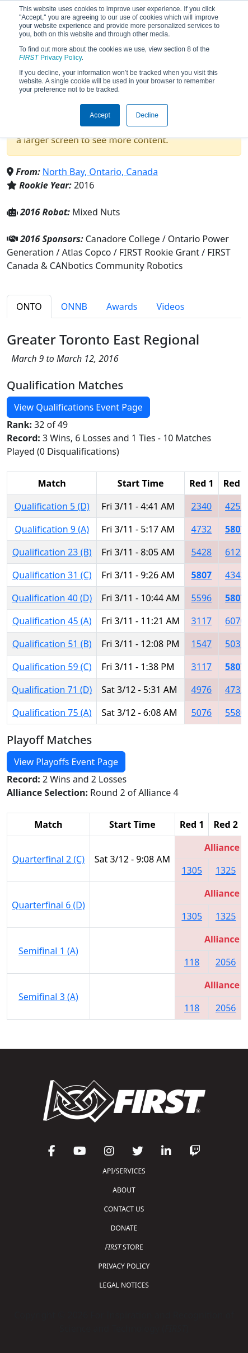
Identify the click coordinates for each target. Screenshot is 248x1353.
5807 (235, 529)
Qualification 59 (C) (52, 667)
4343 (235, 575)
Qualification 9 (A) (52, 529)
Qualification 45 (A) (52, 621)
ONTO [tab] (29, 306)
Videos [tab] (171, 306)
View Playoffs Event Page (66, 762)
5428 (201, 552)
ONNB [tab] (74, 306)
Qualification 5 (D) (52, 506)
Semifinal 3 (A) (48, 997)
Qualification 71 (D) (52, 689)
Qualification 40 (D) (52, 598)
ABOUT (124, 1190)
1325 (226, 870)
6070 (235, 621)
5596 (201, 598)
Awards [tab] (122, 306)
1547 (201, 644)
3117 (201, 621)
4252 (235, 506)
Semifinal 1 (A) (48, 951)
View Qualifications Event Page (78, 407)
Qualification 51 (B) (52, 644)
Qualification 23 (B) (52, 552)
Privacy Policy (50, 58)
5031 (235, 644)
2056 (226, 962)
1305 (191, 870)
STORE (124, 1247)
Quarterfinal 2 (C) (48, 859)
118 (191, 962)
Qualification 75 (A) (52, 712)
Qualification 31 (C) (52, 575)
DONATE (124, 1228)
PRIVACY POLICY (124, 1266)
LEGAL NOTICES (124, 1285)
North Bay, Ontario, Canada (100, 172)
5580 (235, 712)
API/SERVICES (123, 1171)
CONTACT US (124, 1209)
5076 (201, 712)
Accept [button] (100, 115)
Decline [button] (147, 115)
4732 (201, 529)
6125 (235, 552)
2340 (201, 506)
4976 (201, 689)
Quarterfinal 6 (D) (48, 905)
